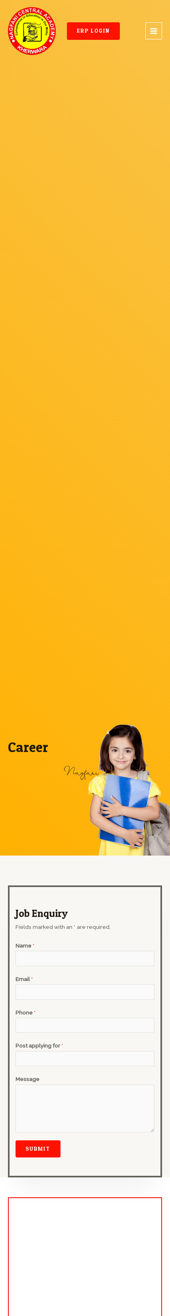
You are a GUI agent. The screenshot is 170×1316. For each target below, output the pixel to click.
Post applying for (39, 1045)
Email (24, 979)
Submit (38, 1149)
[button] (93, 31)
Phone (26, 1012)
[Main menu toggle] (153, 30)
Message (27, 1079)
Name (25, 945)
